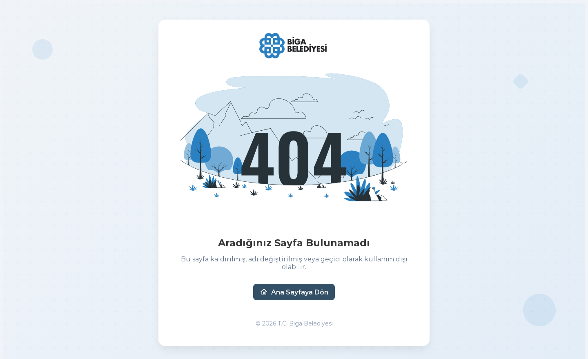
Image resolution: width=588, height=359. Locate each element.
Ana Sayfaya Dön (294, 292)
